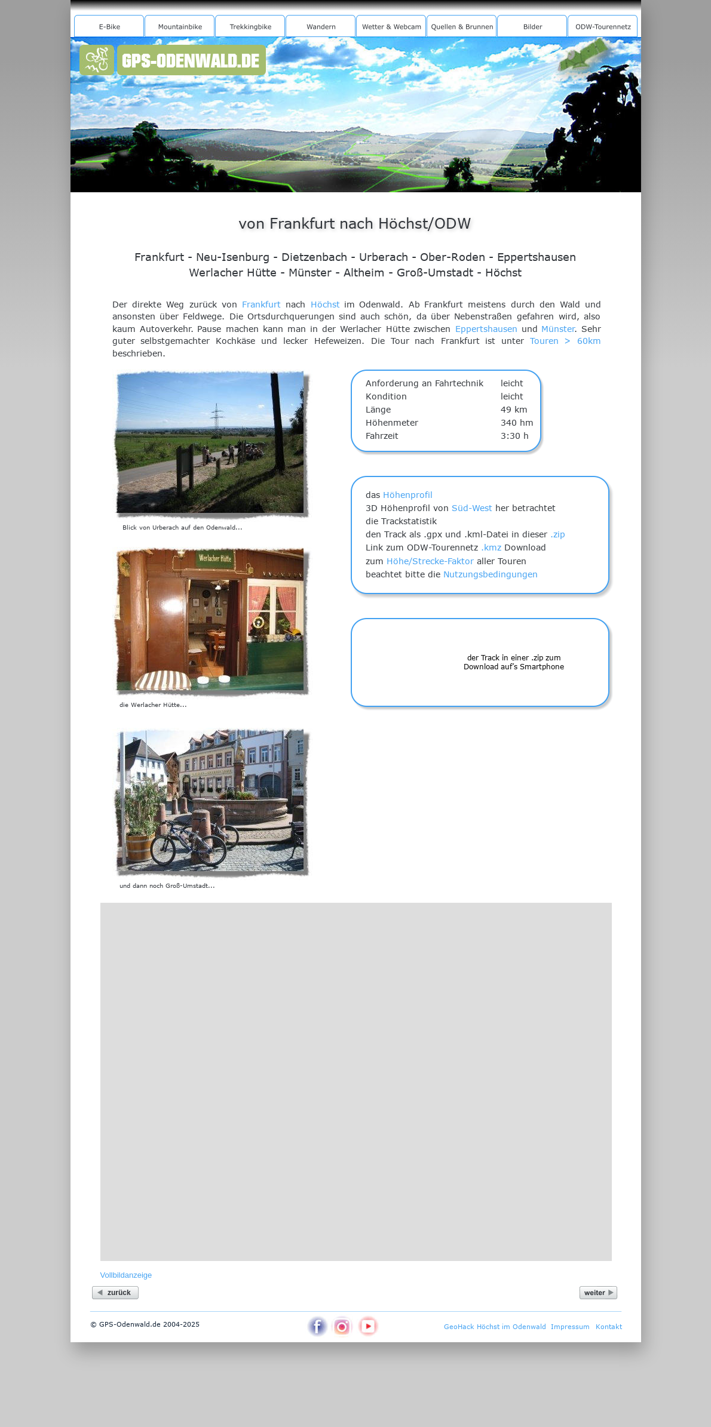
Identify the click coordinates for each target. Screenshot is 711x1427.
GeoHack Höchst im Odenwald (495, 1326)
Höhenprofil (408, 495)
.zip (557, 534)
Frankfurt (261, 304)
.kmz (491, 547)
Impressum (570, 1326)
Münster (558, 329)
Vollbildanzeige (126, 1275)
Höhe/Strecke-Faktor (430, 561)
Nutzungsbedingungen (490, 574)
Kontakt (609, 1326)
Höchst (325, 304)
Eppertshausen (486, 329)
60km (589, 341)
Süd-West (472, 508)
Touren (544, 341)
